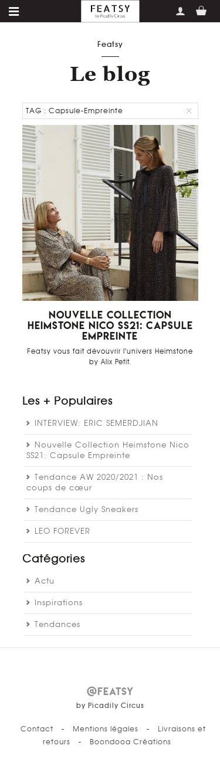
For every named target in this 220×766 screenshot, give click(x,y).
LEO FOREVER (62, 531)
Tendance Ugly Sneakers (86, 510)
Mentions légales (105, 729)
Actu (45, 581)
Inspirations (59, 603)
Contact (37, 729)
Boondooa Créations (130, 741)
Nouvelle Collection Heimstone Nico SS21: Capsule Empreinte (110, 325)
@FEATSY (110, 691)
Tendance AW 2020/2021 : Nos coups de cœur (94, 483)
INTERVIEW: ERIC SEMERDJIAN (96, 424)
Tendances (57, 625)
